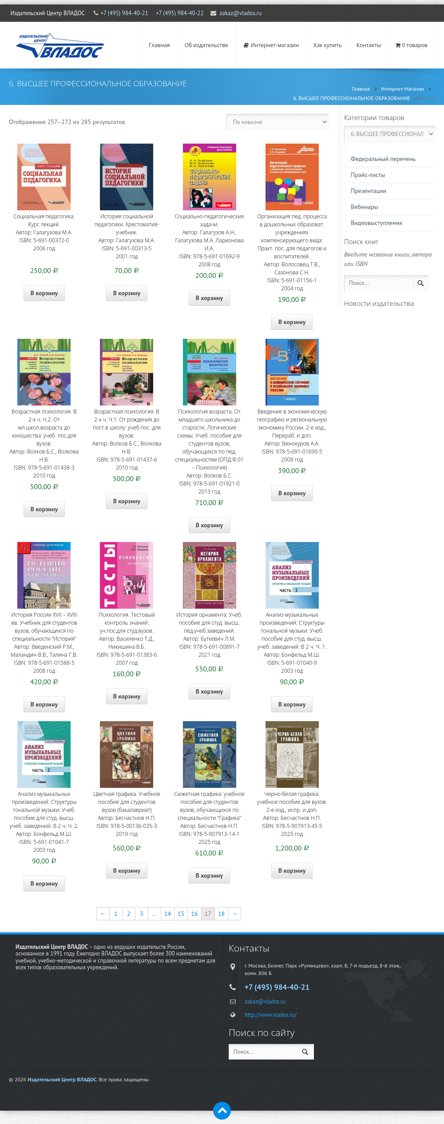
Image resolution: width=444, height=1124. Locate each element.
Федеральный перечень (383, 159)
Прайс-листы (368, 175)
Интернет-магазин (271, 45)
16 (194, 914)
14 (167, 914)
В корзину (44, 293)
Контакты (369, 45)
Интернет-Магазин (402, 88)
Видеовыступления (376, 223)
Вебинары (364, 207)
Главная (159, 45)
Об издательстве (206, 45)
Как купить (327, 45)
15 (181, 914)
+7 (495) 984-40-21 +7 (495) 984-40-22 (151, 13)
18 (221, 914)
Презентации (368, 191)
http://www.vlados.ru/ (271, 1014)
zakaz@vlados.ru (241, 13)
